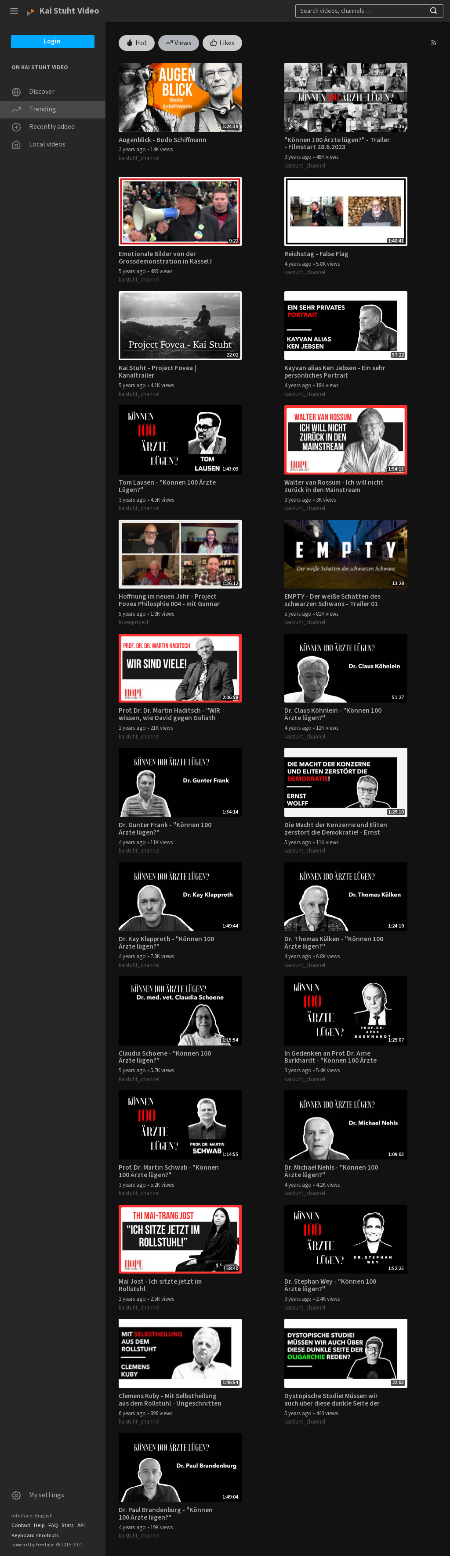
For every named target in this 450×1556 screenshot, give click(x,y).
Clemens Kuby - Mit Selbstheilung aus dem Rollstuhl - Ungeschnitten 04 (170, 1399)
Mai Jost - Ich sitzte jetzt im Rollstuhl (160, 1285)
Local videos (38, 144)
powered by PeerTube (32, 1545)
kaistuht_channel (139, 158)
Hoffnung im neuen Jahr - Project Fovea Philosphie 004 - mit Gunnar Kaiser (169, 600)
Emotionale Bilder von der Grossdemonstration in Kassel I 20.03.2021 (165, 257)
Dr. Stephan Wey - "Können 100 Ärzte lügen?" (330, 1285)
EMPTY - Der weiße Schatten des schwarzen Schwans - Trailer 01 (332, 600)
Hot (136, 42)
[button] (14, 11)
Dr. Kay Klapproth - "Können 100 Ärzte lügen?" (166, 942)
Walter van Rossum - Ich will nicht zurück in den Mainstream (334, 486)
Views (179, 42)
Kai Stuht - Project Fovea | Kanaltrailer (157, 371)
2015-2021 (69, 1545)
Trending (33, 109)
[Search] (361, 11)
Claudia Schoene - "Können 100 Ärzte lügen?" (165, 1057)
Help (39, 1525)
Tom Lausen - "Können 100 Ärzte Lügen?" (167, 486)
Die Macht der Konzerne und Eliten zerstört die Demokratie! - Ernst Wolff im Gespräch (335, 828)
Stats (68, 1525)
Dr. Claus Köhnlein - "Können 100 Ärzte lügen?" (332, 714)
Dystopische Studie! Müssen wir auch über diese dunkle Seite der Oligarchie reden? (332, 1399)
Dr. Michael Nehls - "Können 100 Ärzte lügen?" (331, 1171)
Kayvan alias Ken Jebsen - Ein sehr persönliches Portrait (334, 371)
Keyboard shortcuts (35, 1535)
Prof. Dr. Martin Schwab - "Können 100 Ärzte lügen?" (169, 1171)
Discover (32, 92)
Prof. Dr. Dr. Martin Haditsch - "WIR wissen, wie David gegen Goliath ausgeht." (169, 714)
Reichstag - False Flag (316, 254)
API (81, 1525)
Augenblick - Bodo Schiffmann (163, 140)
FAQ (53, 1525)
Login (52, 41)
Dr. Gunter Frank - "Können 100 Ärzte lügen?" (165, 828)
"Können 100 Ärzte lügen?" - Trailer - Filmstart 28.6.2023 (337, 143)
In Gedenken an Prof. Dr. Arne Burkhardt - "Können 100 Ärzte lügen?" (330, 1057)
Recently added (43, 127)
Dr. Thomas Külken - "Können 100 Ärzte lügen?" (333, 942)
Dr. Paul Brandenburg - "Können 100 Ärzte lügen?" (166, 1513)
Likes (222, 42)
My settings (37, 1495)
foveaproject (134, 622)
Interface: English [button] (32, 1516)
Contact (20, 1525)
